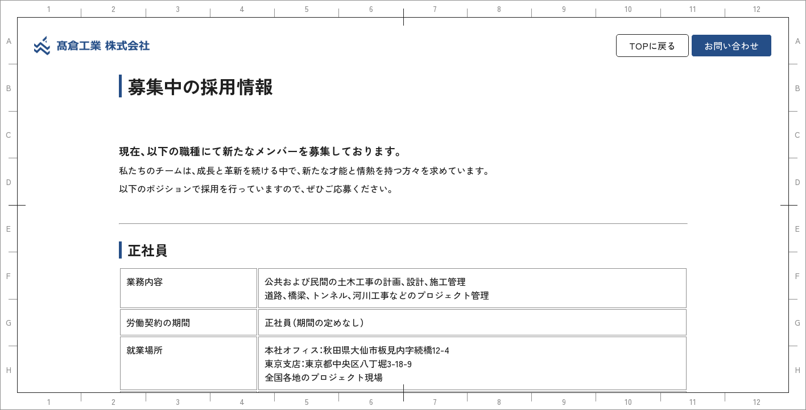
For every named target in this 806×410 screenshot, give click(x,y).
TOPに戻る (652, 45)
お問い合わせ (731, 45)
